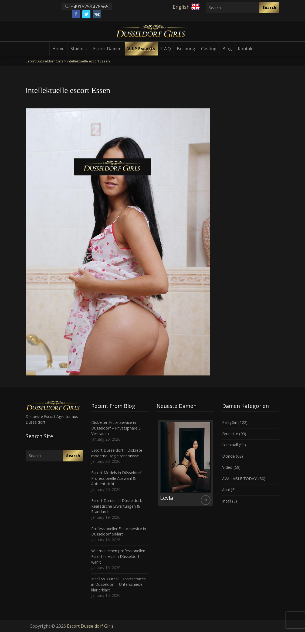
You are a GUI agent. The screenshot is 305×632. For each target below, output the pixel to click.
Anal (226, 489)
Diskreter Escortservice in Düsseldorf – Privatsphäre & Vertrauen (116, 428)
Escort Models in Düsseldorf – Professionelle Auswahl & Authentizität (118, 478)
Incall (226, 501)
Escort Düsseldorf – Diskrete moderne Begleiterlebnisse (116, 453)
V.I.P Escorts (141, 49)
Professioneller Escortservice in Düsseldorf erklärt (118, 531)
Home (58, 49)
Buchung (186, 49)
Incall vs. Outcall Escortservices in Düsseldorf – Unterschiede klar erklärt (118, 584)
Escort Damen (107, 49)
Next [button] (214, 465)
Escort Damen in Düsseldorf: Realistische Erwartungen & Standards (116, 506)
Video (227, 467)
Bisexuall (230, 444)
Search (269, 7)
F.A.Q (166, 49)
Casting (208, 49)
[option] (185, 463)
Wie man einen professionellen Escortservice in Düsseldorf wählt (118, 556)
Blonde (228, 456)
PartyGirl (229, 422)
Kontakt (246, 49)
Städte (78, 49)
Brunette (230, 433)
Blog (227, 49)
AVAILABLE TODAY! (239, 478)
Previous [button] (156, 465)
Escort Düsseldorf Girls (90, 626)
